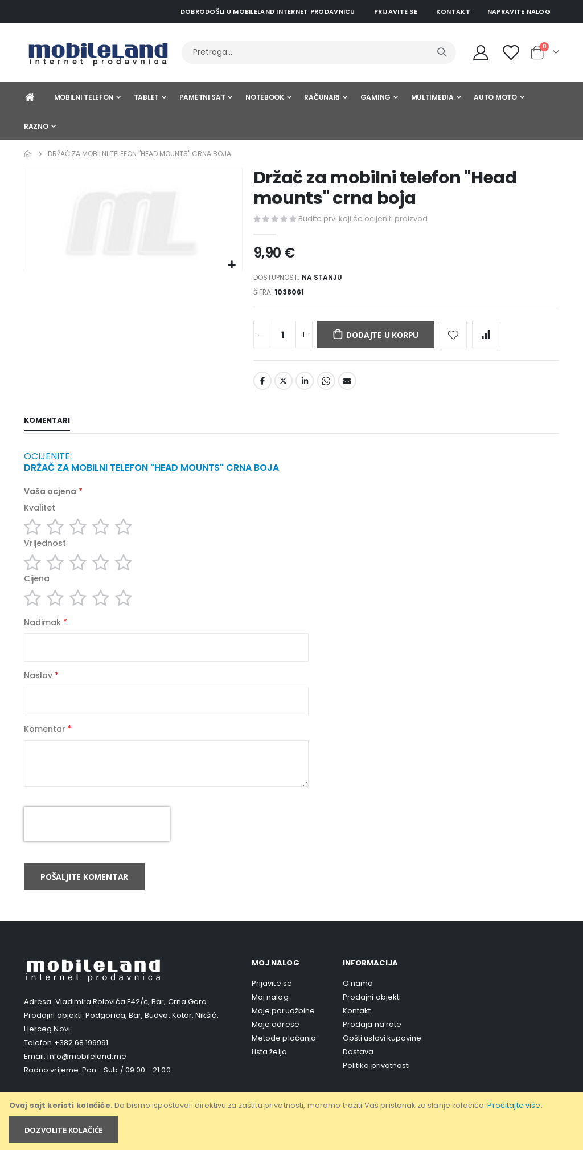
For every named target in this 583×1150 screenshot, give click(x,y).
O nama (358, 1001)
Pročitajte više (513, 1105)
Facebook (262, 385)
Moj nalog (270, 1014)
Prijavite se (395, 11)
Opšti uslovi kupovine (382, 1055)
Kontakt (453, 11)
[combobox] (319, 52)
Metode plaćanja (284, 1055)
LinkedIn (304, 385)
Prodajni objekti (372, 1014)
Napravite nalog (519, 11)
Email (347, 385)
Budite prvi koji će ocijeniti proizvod (363, 218)
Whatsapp (326, 385)
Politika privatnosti (376, 1083)
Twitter (283, 385)
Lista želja (269, 1069)
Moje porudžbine (283, 1028)
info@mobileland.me (86, 1074)
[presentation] (97, 842)
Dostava (358, 1069)
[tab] (47, 425)
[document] (292, 1121)
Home (28, 154)
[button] (232, 265)
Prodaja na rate (372, 1042)
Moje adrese (275, 1042)
